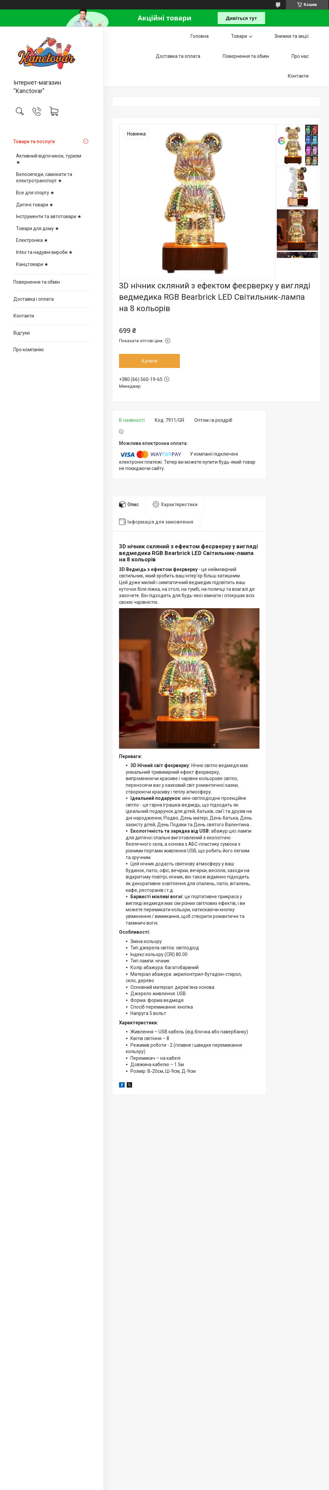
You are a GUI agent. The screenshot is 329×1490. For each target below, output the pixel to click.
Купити (149, 361)
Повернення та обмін (36, 282)
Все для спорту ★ (35, 192)
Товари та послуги (34, 141)
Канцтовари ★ (32, 264)
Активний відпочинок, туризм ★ (48, 159)
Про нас (300, 56)
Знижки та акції (292, 36)
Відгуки (21, 333)
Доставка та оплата (178, 56)
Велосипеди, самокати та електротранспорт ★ (44, 178)
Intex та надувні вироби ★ (44, 252)
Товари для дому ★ (37, 228)
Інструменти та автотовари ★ (49, 216)
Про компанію (28, 349)
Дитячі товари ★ (34, 204)
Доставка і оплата (33, 299)
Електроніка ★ (32, 240)
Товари (239, 36)
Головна (200, 36)
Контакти (23, 315)
